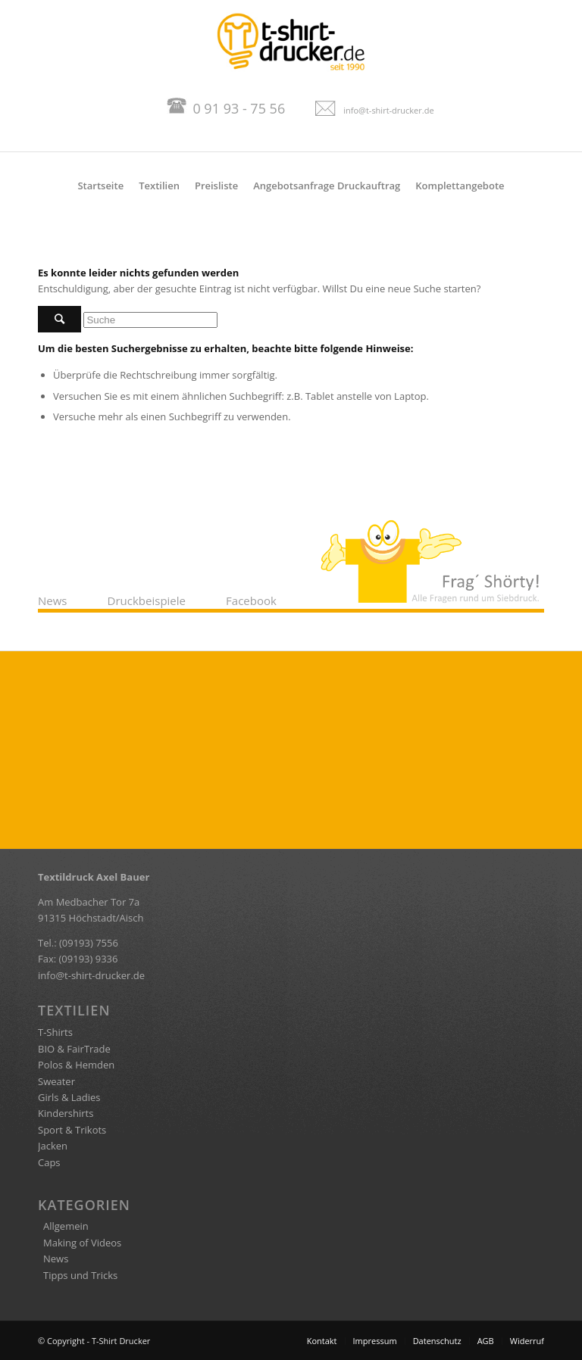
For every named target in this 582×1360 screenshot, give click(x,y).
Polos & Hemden (76, 1064)
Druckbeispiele (147, 600)
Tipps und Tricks (80, 1275)
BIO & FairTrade (74, 1049)
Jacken (52, 1146)
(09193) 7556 (88, 943)
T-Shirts (55, 1032)
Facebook (251, 600)
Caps (49, 1162)
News (52, 600)
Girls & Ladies (69, 1097)
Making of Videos (82, 1242)
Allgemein (66, 1226)
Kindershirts (65, 1113)
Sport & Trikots (72, 1130)
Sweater (56, 1081)
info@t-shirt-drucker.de (388, 110)
